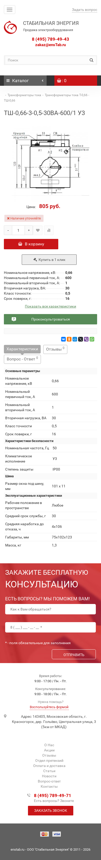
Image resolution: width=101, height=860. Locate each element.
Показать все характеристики (50, 306)
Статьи (49, 771)
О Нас (49, 745)
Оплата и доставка (49, 766)
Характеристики (22, 348)
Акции (49, 750)
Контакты (49, 786)
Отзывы (55, 349)
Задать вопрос (84, 10)
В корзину (31, 243)
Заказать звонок (50, 810)
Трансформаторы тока (24, 95)
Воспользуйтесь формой (49, 707)
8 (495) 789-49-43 (50, 39)
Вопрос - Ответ (22, 358)
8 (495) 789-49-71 (52, 795)
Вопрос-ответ (49, 781)
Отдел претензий (49, 760)
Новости (49, 776)
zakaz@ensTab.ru (50, 44)
